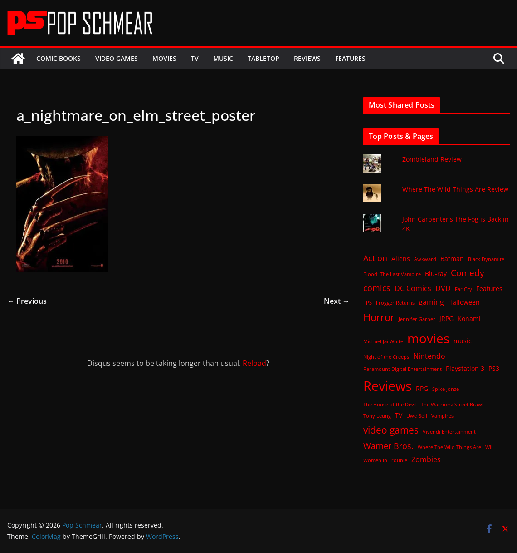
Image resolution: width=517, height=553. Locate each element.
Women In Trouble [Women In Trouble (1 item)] (385, 460)
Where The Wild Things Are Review (455, 189)
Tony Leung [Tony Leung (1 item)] (377, 416)
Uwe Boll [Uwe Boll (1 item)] (416, 416)
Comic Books (58, 58)
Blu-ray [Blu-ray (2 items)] (436, 273)
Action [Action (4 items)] (375, 257)
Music (223, 58)
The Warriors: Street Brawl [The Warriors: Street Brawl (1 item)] (452, 404)
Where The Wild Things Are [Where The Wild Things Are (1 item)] (449, 447)
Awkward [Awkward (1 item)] (425, 259)
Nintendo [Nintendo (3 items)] (429, 356)
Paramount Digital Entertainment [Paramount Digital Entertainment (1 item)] (402, 369)
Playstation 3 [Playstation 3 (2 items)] (465, 368)
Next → (337, 301)
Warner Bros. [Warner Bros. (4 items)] (388, 445)
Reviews (307, 58)
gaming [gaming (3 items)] (431, 302)
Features (350, 58)
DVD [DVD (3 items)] (443, 288)
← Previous (27, 301)
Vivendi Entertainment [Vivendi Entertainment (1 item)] (449, 432)
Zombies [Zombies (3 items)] (426, 459)
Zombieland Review (432, 159)
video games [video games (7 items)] (391, 429)
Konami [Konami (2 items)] (469, 318)
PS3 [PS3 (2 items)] (493, 368)
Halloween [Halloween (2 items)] (464, 302)
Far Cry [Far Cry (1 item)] (463, 289)
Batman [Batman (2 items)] (452, 258)
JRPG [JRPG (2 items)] (446, 318)
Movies (164, 58)
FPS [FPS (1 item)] (367, 303)
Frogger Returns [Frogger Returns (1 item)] (395, 303)
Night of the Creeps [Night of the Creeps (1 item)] (386, 357)
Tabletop (263, 58)
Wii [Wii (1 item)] (489, 447)
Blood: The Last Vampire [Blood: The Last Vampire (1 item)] (392, 274)
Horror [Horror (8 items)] (379, 317)
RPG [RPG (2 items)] (422, 388)
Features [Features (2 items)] (489, 288)
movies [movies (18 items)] (428, 338)
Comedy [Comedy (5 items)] (467, 273)
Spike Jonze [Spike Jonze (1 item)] (445, 389)
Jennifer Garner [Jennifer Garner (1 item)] (417, 319)
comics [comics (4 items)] (376, 287)
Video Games (116, 58)
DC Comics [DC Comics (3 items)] (413, 288)
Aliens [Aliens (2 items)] (400, 258)
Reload (254, 363)
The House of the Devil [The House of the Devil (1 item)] (390, 404)
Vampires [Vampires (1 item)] (442, 416)
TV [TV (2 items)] (398, 415)
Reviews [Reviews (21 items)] (387, 386)
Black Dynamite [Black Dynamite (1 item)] (486, 259)
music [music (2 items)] (463, 340)
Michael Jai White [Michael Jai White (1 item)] (383, 341)
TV (195, 58)
